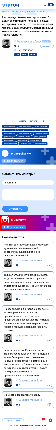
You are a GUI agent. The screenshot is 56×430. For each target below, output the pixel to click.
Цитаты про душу (9, 137)
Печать (24, 54)
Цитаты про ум (22, 140)
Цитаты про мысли (40, 130)
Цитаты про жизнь (9, 126)
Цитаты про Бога (9, 140)
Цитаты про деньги (40, 137)
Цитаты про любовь (25, 126)
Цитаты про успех (40, 143)
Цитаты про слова (25, 143)
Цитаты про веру (35, 140)
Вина (17, 54)
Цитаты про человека (24, 130)
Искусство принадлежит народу (22, 394)
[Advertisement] (28, 90)
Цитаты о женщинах (41, 126)
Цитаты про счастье (25, 133)
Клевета (32, 54)
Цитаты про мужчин (41, 133)
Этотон (15, 425)
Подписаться (15, 160)
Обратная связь (13, 420)
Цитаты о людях (9, 130)
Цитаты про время (9, 133)
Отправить (15, 208)
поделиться (47, 46)
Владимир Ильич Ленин (29, 41)
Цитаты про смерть (24, 137)
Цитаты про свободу (10, 143)
